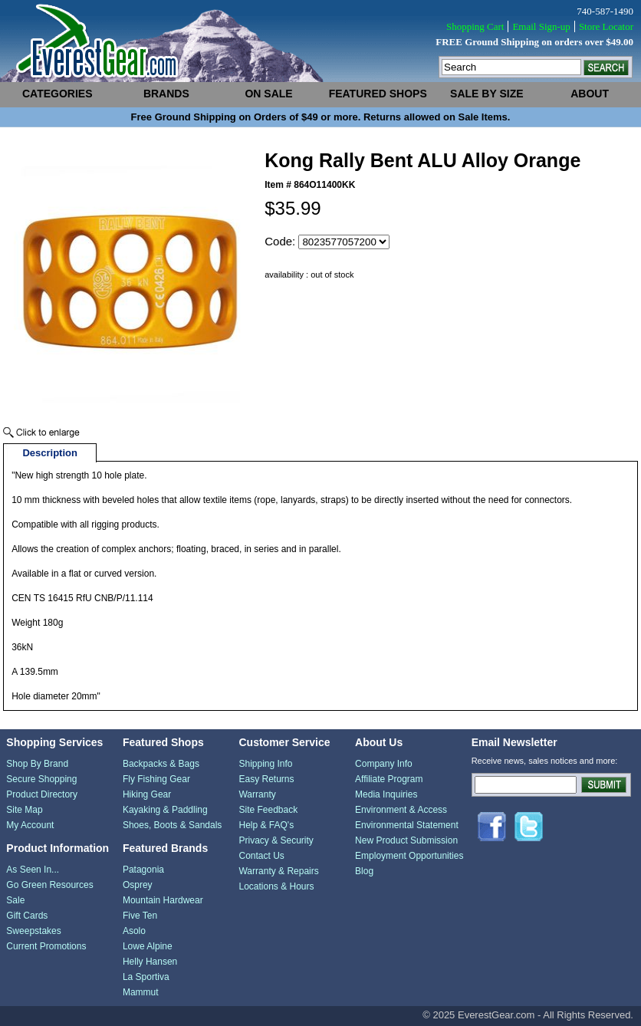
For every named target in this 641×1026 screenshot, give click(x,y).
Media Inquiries (386, 794)
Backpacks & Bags (161, 763)
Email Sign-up (541, 26)
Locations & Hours (276, 886)
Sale (15, 900)
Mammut (141, 992)
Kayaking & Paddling (165, 809)
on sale (268, 93)
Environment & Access (401, 809)
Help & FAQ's (266, 825)
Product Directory (41, 794)
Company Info (384, 763)
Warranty (256, 794)
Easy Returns (266, 779)
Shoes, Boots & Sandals (172, 825)
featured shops (378, 93)
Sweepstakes (33, 931)
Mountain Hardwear (163, 900)
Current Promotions (46, 946)
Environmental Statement (407, 825)
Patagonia (143, 869)
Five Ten (140, 915)
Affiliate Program (388, 779)
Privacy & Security (275, 840)
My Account (30, 825)
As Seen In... (32, 869)
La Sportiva (146, 977)
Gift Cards (27, 915)
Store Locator (606, 26)
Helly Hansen (150, 961)
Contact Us (261, 855)
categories (57, 93)
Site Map (24, 809)
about (589, 93)
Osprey (138, 885)
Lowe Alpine (148, 946)
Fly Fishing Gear (156, 779)
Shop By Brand (37, 763)
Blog (364, 871)
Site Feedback (267, 809)
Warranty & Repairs (278, 871)
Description (49, 453)
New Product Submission (406, 840)
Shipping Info (265, 763)
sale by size (486, 93)
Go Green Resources (49, 885)
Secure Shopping (41, 779)
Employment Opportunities (409, 855)
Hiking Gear (147, 794)
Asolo (134, 931)
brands (166, 93)
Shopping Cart (475, 26)
